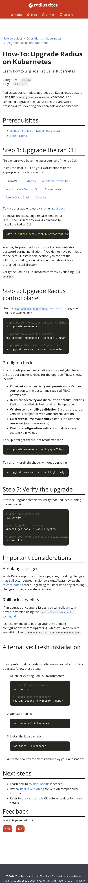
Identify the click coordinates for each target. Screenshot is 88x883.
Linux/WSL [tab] (13, 181)
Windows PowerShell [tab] (56, 181)
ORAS (6, 220)
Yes (7, 829)
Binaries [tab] (41, 197)
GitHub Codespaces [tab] (48, 189)
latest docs (57, 208)
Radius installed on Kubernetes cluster (36, 131)
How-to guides (13, 38)
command (38, 308)
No (20, 829)
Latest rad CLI (19, 136)
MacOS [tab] (31, 181)
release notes (12, 585)
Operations (34, 38)
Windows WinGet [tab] (17, 189)
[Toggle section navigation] (7, 26)
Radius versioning (32, 789)
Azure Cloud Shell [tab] (17, 197)
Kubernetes (54, 38)
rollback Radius (39, 784)
